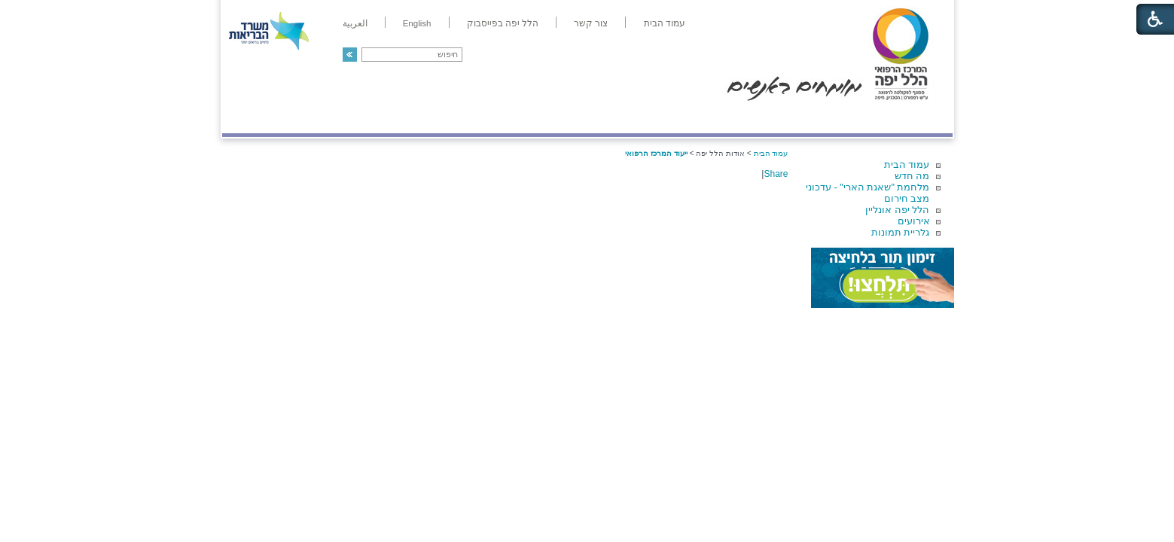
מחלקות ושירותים (817, 117)
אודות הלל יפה (726, 117)
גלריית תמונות (900, 232)
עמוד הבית (907, 164)
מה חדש (912, 175)
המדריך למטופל (638, 117)
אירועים (914, 221)
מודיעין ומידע (908, 117)
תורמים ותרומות (321, 117)
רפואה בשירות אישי (423, 117)
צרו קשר (247, 117)
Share (776, 174)
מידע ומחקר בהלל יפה (536, 117)
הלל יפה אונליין (897, 209)
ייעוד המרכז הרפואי (656, 153)
